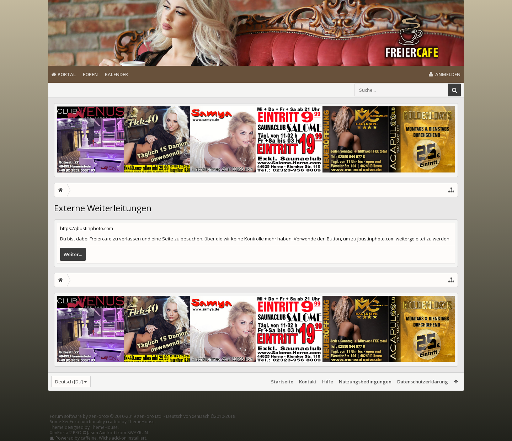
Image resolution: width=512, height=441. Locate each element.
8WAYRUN (137, 433)
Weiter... (73, 254)
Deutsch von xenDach (200, 416)
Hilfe (327, 381)
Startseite (282, 381)
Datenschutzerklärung (422, 381)
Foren (90, 74)
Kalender (116, 74)
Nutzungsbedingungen (365, 381)
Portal (67, 74)
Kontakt (307, 381)
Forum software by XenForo (106, 416)
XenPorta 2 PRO (65, 433)
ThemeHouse (141, 422)
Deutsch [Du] (69, 381)
